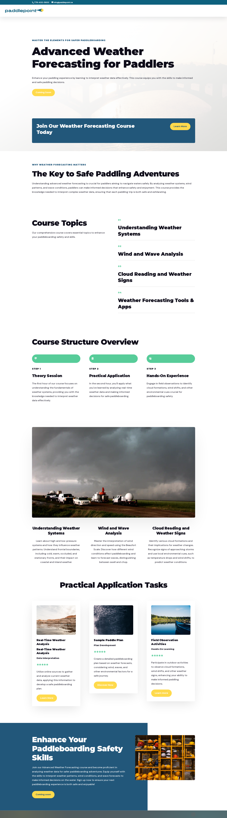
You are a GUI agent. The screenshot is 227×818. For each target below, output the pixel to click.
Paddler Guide (170, 11)
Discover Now (105, 685)
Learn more (161, 693)
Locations (151, 11)
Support (205, 11)
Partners (190, 11)
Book (218, 11)
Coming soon (43, 794)
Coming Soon (43, 92)
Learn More (180, 126)
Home (136, 11)
